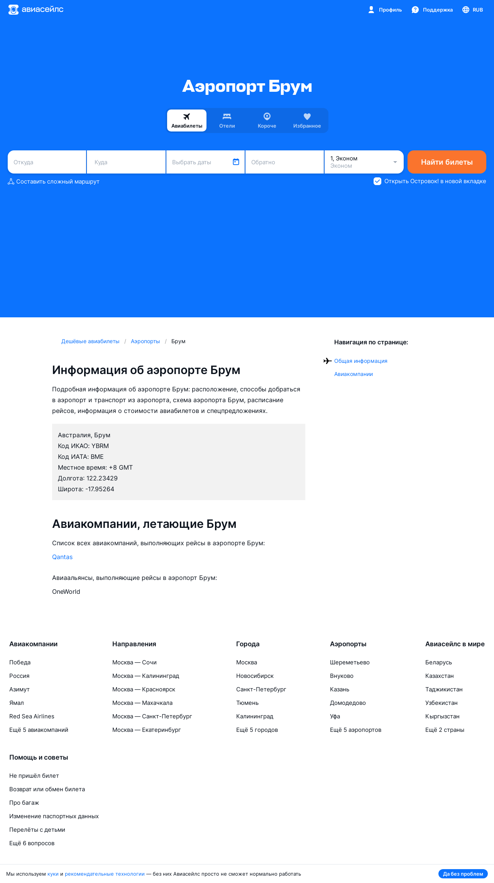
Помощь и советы (38, 757)
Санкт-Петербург (261, 689)
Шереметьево (350, 662)
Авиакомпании (353, 374)
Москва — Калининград (145, 675)
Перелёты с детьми (37, 829)
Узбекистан (441, 702)
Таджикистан (444, 689)
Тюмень (247, 702)
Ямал (16, 702)
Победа (19, 662)
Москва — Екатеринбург (146, 729)
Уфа (335, 716)
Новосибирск (255, 675)
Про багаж (24, 802)
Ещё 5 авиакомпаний (38, 729)
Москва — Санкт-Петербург (152, 716)
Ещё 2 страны (444, 729)
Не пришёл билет (34, 775)
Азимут (19, 689)
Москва (246, 662)
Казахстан (439, 675)
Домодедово (348, 702)
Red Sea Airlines (31, 716)
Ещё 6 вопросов (31, 843)
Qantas (62, 557)
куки (53, 874)
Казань (339, 689)
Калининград (254, 716)
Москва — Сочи (134, 662)
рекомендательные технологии (105, 874)
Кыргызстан (442, 716)
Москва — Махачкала (142, 702)
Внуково (342, 675)
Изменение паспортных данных (54, 816)
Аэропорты (348, 644)
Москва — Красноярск (143, 689)
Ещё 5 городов (257, 729)
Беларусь (438, 662)
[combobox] (47, 162)
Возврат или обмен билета (47, 789)
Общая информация (360, 360)
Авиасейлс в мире (455, 644)
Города (248, 644)
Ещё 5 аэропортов (355, 729)
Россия (19, 675)
